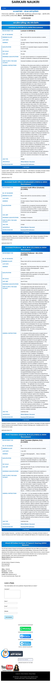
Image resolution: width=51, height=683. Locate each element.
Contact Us (18, 675)
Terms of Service (24, 675)
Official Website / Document (28, 161)
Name (6, 602)
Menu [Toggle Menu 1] (4, 8)
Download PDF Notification (27, 164)
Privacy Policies (32, 675)
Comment (7, 589)
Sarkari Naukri (25, 2)
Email (6, 607)
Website (6, 612)
